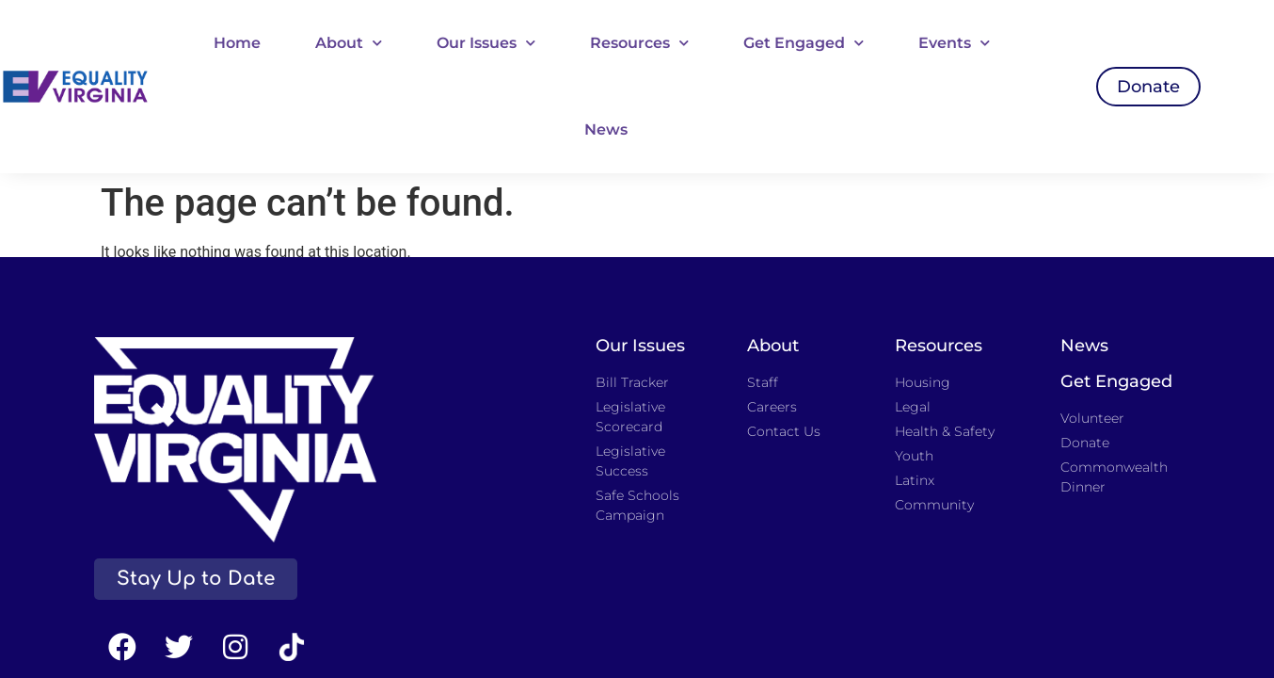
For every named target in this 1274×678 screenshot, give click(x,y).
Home (237, 43)
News (606, 129)
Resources (639, 42)
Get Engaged (803, 42)
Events (954, 42)
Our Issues (486, 42)
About (348, 42)
